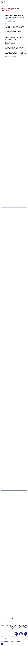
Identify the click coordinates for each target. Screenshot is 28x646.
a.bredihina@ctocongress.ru (23, 629)
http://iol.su (21, 44)
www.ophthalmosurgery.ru (13, 44)
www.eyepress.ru (11, 21)
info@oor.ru (5, 623)
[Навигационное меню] (26, 1)
